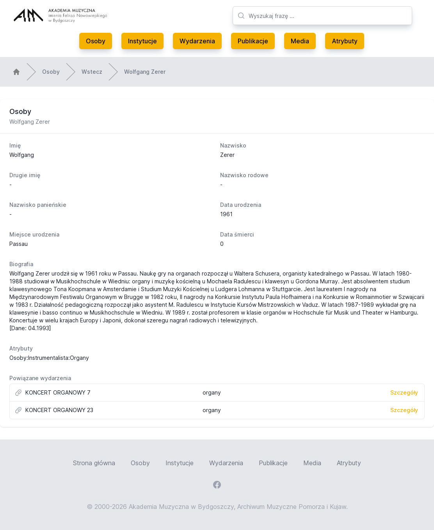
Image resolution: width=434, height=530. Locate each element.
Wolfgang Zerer (144, 71)
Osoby (95, 41)
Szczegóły (404, 392)
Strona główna (94, 463)
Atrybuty (345, 41)
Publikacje (253, 41)
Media (300, 41)
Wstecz (92, 71)
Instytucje (142, 41)
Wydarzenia (197, 41)
